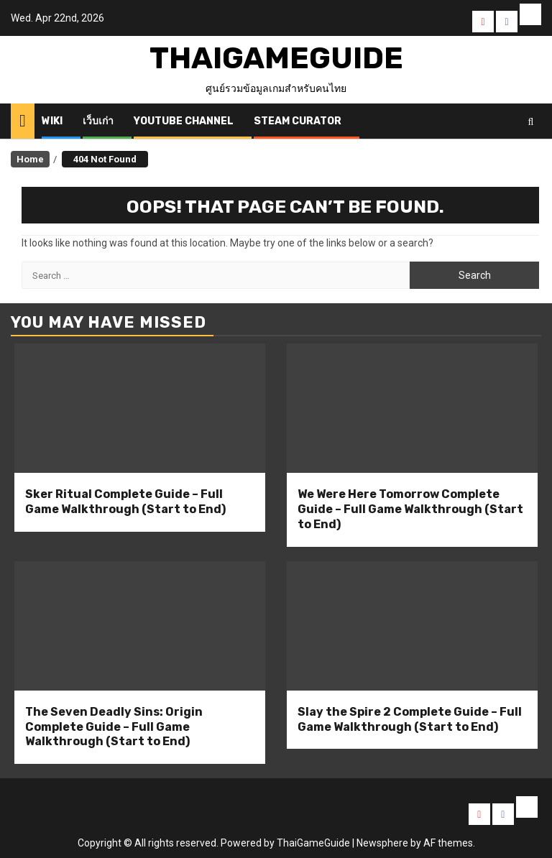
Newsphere (382, 843)
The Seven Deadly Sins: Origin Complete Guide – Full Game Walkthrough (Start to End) (114, 727)
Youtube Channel (184, 121)
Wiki (52, 121)
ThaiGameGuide (276, 58)
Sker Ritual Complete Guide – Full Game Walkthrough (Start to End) (125, 501)
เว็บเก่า (98, 121)
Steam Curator (297, 121)
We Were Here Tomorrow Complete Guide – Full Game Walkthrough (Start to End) (410, 509)
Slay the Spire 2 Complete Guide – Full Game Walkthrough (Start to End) (410, 719)
